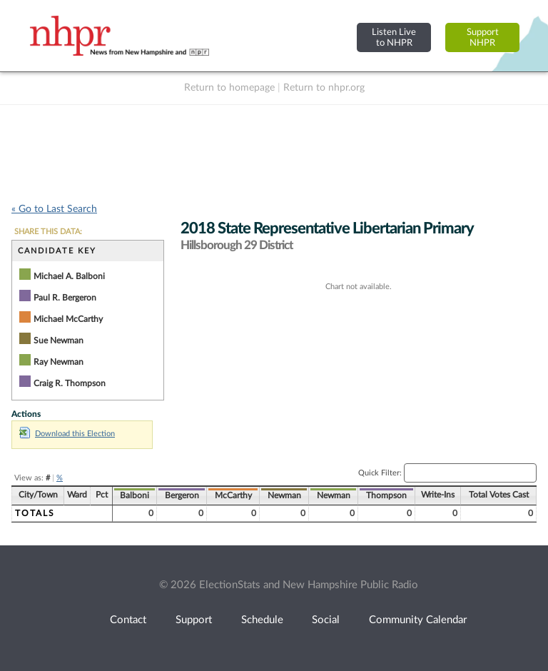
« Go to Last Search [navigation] (54, 209)
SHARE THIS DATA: (48, 232)
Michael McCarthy (68, 319)
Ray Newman (58, 362)
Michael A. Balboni (69, 276)
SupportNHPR (483, 37)
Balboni (134, 495)
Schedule (262, 620)
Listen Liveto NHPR (394, 37)
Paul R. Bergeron (65, 297)
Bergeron (182, 495)
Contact (128, 620)
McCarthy (233, 495)
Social (326, 620)
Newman (284, 495)
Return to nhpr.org (324, 88)
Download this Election (67, 434)
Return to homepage (229, 88)
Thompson (386, 495)
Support (194, 620)
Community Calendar (418, 620)
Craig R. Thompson (70, 383)
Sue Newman (58, 340)
